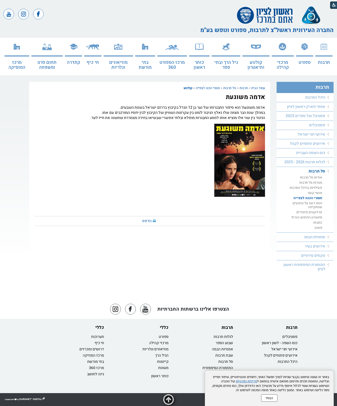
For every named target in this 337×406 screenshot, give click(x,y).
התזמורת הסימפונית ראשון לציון (304, 267)
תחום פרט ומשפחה (47, 65)
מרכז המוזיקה (93, 355)
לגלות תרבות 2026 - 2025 (304, 162)
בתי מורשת (145, 65)
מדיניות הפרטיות (246, 381)
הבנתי (269, 398)
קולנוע (188, 88)
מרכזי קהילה (283, 65)
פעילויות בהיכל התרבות (306, 187)
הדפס (147, 221)
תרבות (324, 62)
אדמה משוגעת (245, 97)
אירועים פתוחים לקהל (307, 144)
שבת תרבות (224, 355)
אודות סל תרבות (311, 177)
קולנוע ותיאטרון (256, 65)
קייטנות (162, 361)
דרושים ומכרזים (92, 349)
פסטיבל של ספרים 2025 (305, 116)
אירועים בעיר (315, 246)
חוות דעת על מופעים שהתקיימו (307, 205)
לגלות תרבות (223, 336)
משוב (318, 227)
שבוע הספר (224, 343)
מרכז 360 (96, 368)
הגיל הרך (161, 355)
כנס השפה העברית (310, 153)
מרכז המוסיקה (16, 65)
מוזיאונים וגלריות (118, 65)
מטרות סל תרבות (310, 182)
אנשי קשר (315, 192)
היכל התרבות (315, 97)
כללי (164, 327)
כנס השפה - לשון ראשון (279, 343)
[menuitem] (324, 56)
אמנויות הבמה (222, 349)
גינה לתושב (95, 374)
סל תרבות (229, 88)
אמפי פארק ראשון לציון (306, 107)
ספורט (305, 62)
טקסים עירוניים (313, 255)
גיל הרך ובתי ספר (226, 65)
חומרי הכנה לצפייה (208, 88)
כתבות (317, 222)
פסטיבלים (317, 125)
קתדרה (73, 62)
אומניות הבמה (314, 237)
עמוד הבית (258, 88)
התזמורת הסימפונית (217, 368)
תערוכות (97, 336)
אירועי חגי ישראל (311, 134)
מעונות (163, 368)
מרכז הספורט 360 (172, 65)
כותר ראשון (199, 65)
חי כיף (93, 62)
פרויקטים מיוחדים (309, 212)
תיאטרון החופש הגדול (306, 217)
